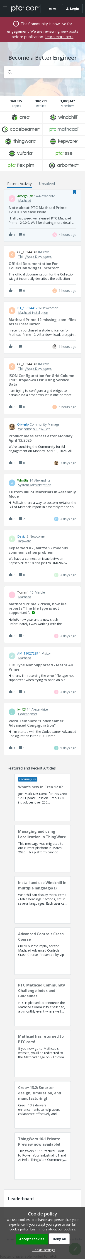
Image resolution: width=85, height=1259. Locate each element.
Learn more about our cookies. (53, 1229)
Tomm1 (23, 592)
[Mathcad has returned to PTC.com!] (42, 1053)
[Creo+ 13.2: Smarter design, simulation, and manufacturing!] (42, 1105)
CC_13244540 (27, 252)
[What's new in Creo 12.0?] (42, 797)
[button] (42, 1250)
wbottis (23, 480)
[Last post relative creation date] (67, 234)
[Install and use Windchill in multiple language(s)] (42, 900)
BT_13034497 (27, 308)
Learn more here (59, 36)
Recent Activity (19, 183)
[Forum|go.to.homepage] (22, 8)
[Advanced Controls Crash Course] (42, 951)
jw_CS (21, 709)
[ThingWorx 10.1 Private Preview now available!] (42, 1156)
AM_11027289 (27, 653)
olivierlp (23, 424)
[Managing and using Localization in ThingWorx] (42, 848)
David (21, 536)
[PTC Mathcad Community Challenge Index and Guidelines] (42, 1002)
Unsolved (47, 183)
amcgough (25, 196)
